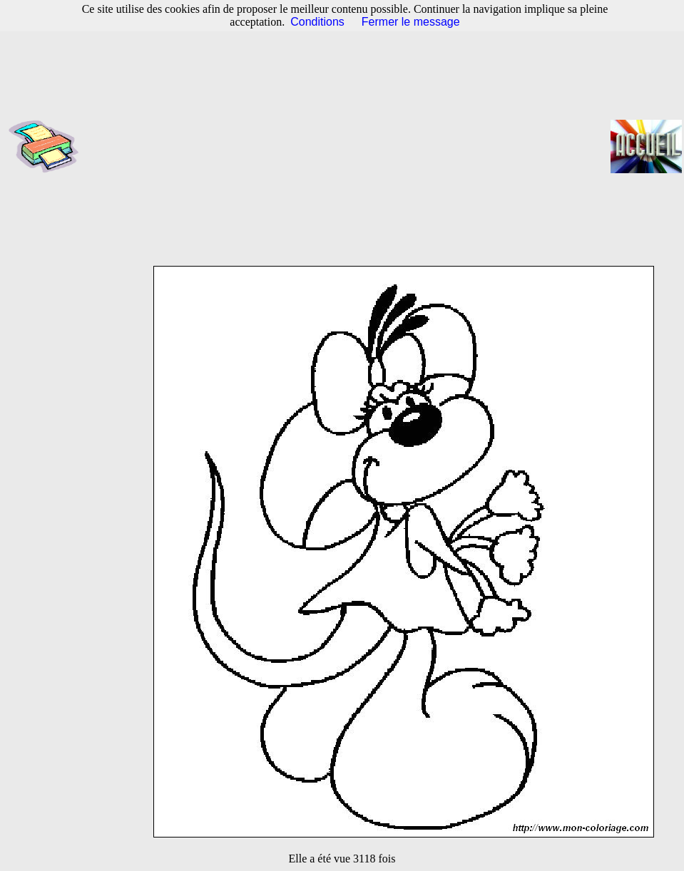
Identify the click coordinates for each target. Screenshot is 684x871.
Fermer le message (411, 22)
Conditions (317, 22)
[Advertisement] (349, 146)
